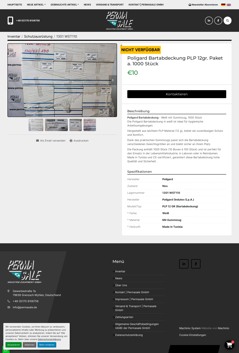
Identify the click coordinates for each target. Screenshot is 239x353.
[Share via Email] (51, 140)
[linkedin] (209, 21)
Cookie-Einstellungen (192, 335)
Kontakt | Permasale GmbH (146, 4)
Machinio (223, 328)
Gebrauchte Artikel (64, 4)
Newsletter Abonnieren (205, 4)
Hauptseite (14, 4)
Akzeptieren (13, 345)
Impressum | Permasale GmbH (134, 299)
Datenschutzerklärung (49, 339)
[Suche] (228, 21)
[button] (36, 4)
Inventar (120, 271)
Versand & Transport (110, 4)
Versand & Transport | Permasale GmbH (135, 308)
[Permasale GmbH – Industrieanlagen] (24, 271)
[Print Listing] (79, 140)
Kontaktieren (177, 94)
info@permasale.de (25, 307)
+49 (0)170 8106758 (28, 20)
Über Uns (121, 285)
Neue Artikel (35, 4)
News (87, 4)
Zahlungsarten (124, 317)
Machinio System (190, 328)
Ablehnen (30, 345)
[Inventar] (13, 36)
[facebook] (218, 21)
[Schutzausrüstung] (38, 36)
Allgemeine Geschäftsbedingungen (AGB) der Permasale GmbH (137, 326)
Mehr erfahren (46, 345)
